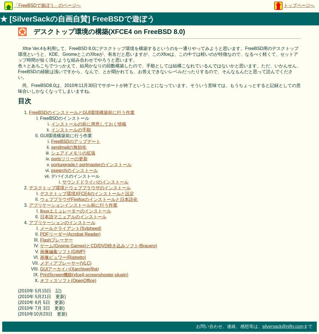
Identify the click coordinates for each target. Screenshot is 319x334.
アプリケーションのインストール (62, 222)
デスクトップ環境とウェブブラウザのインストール (80, 187)
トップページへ (299, 5)
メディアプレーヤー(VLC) (65, 263)
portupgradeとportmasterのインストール (91, 164)
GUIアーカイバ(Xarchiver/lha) (69, 269)
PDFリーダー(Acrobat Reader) (70, 234)
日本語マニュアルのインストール (73, 216)
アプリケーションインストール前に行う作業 (73, 205)
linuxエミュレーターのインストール (75, 211)
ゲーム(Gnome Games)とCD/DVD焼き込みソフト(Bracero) (98, 245)
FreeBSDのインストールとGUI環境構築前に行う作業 (82, 112)
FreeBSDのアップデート (75, 141)
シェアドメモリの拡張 (73, 153)
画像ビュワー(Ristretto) (63, 257)
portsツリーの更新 (69, 159)
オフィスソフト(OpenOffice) (68, 280)
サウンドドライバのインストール (95, 182)
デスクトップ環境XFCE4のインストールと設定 (87, 193)
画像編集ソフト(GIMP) (62, 251)
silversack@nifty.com (283, 326)
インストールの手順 (71, 130)
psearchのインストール (74, 170)
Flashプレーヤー (56, 240)
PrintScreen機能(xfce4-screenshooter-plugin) (84, 274)
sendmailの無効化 (69, 147)
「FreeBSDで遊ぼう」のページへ (47, 5)
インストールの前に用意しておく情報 (88, 124)
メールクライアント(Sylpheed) (70, 228)
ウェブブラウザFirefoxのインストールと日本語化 (89, 199)
